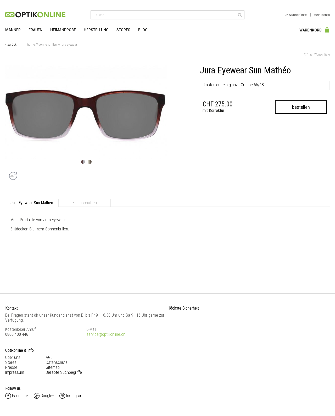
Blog (143, 30)
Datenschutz (56, 362)
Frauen (35, 30)
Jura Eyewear (69, 44)
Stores (123, 30)
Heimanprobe (63, 30)
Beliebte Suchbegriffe (64, 372)
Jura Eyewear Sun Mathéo (31, 202)
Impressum (14, 372)
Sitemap (53, 367)
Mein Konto (322, 15)
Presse (11, 367)
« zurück (10, 44)
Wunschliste (296, 15)
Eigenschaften (84, 202)
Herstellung (96, 30)
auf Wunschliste (317, 54)
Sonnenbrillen (47, 44)
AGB (49, 357)
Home (31, 44)
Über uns (12, 357)
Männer (13, 30)
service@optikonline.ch (105, 334)
